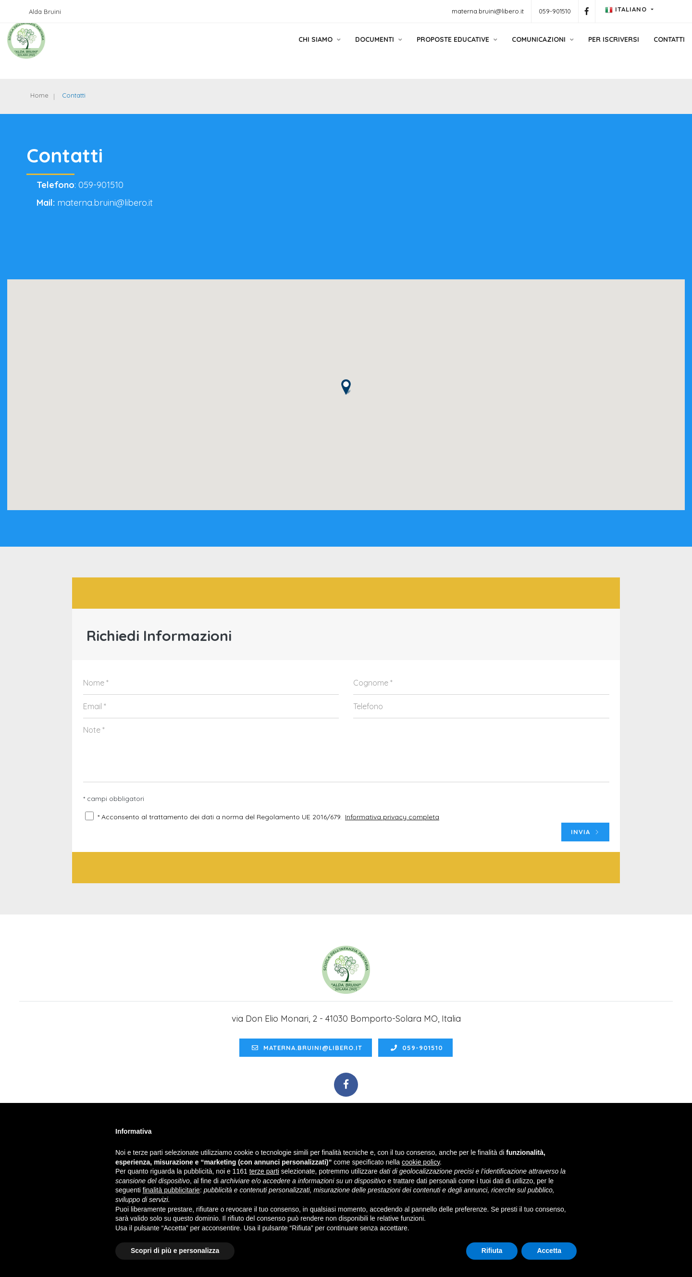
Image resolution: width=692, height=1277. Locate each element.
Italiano (627, 9)
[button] (346, 398)
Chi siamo (291, 49)
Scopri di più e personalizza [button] (175, 1250)
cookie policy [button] (421, 1162)
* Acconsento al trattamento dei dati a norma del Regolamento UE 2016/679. (220, 830)
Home (43, 96)
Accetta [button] (549, 1250)
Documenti (349, 49)
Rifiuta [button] (492, 1250)
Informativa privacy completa (392, 830)
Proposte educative (428, 49)
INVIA (585, 845)
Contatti (640, 49)
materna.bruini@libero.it (488, 11)
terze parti (264, 1171)
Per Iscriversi (584, 49)
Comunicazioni (514, 49)
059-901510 (555, 11)
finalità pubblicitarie (171, 1190)
